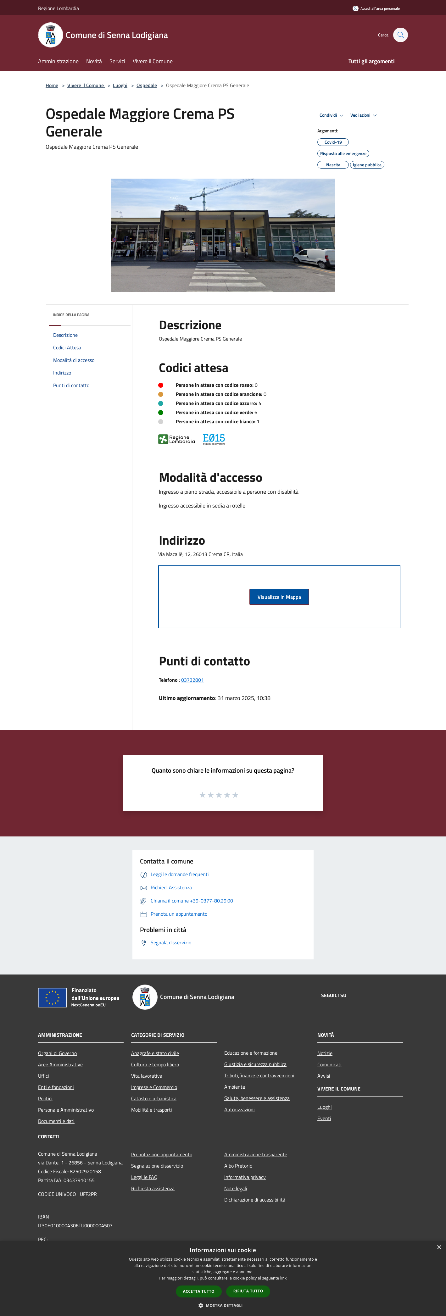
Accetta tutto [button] (199, 1291)
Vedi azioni (364, 115)
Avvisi (323, 1076)
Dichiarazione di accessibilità (254, 1199)
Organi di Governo (57, 1053)
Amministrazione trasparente (255, 1154)
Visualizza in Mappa (279, 597)
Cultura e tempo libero (155, 1064)
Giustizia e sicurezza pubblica (255, 1064)
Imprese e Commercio (154, 1087)
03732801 (192, 680)
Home (52, 85)
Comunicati (329, 1064)
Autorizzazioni (239, 1109)
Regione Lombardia (58, 8)
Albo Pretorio (238, 1165)
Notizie (324, 1053)
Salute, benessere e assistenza (257, 1098)
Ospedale (147, 85)
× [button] (439, 1247)
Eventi (324, 1118)
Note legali (235, 1188)
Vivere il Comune (86, 85)
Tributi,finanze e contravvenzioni (259, 1075)
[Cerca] (400, 34)
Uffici (43, 1076)
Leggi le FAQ (144, 1177)
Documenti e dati (56, 1121)
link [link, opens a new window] (283, 1278)
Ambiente (234, 1087)
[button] (223, 1305)
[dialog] (223, 1278)
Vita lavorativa (146, 1076)
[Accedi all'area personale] (376, 8)
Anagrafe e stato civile (155, 1053)
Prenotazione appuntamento (161, 1154)
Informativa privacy (245, 1177)
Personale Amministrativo (66, 1109)
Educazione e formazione (250, 1053)
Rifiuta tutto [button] (248, 1291)
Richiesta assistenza (153, 1188)
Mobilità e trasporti (151, 1109)
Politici (45, 1098)
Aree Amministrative (60, 1064)
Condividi (332, 115)
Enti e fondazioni (56, 1087)
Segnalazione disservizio (157, 1165)
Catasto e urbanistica (153, 1098)
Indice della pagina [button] (71, 315)
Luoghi (120, 85)
